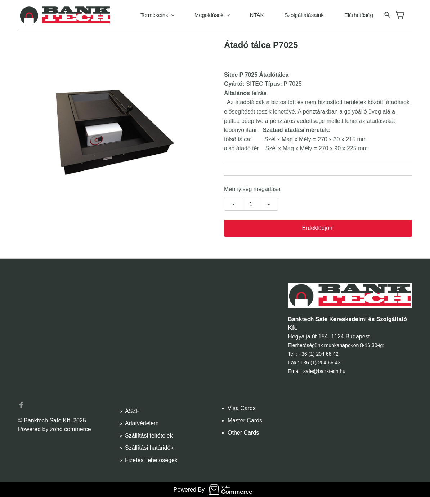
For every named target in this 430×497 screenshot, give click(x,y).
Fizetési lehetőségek (151, 459)
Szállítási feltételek (149, 434)
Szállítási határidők (149, 447)
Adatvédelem (141, 422)
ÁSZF (132, 410)
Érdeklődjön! (318, 227)
